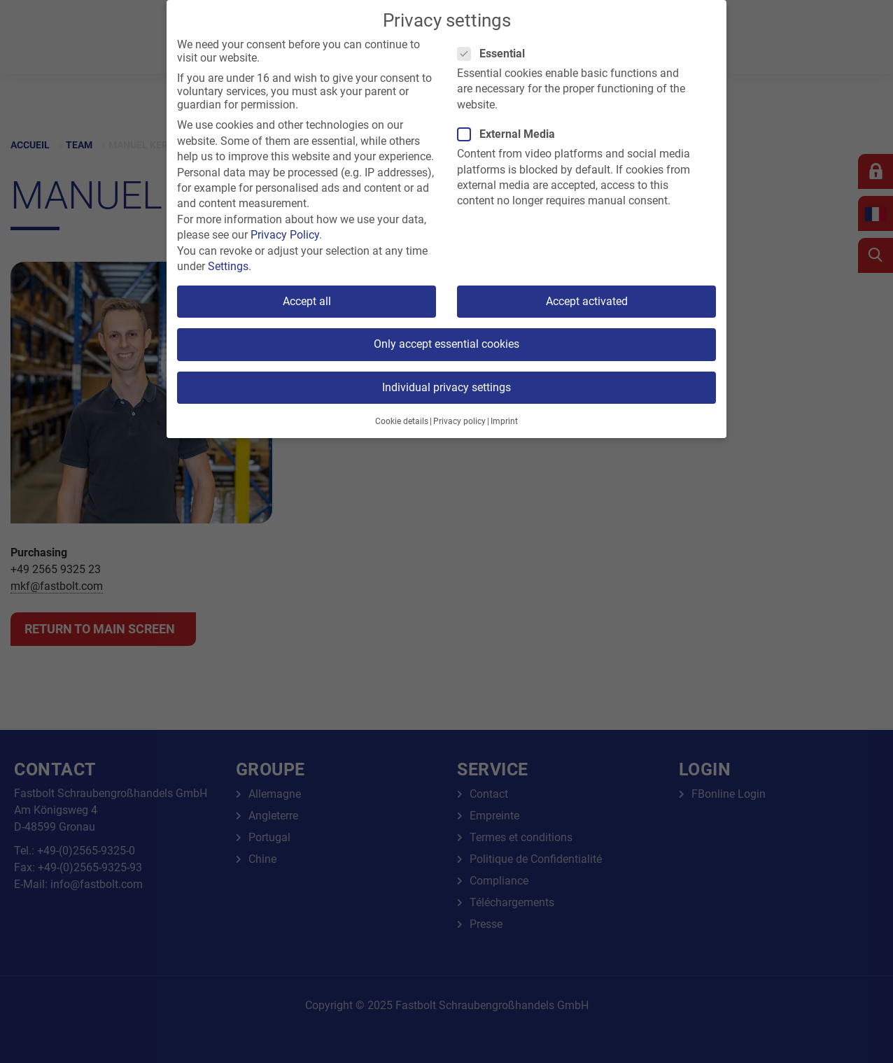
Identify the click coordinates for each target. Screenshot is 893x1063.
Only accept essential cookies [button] (446, 344)
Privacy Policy (285, 234)
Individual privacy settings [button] (446, 387)
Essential (495, 53)
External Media (510, 134)
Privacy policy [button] (459, 421)
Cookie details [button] (401, 421)
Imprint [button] (504, 421)
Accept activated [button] (587, 301)
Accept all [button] (307, 301)
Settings (228, 266)
